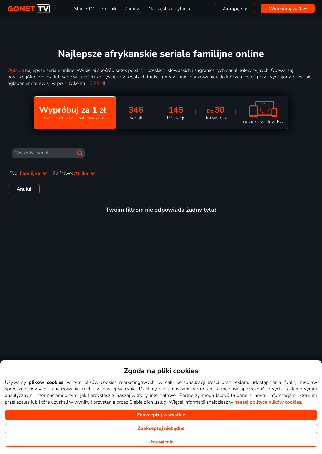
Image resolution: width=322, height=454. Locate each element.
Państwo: (74, 173)
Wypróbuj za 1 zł (288, 8)
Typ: (28, 173)
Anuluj (24, 189)
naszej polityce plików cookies (267, 402)
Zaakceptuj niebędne (161, 428)
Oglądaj (15, 70)
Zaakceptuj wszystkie (161, 415)
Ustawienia (161, 442)
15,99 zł (95, 83)
